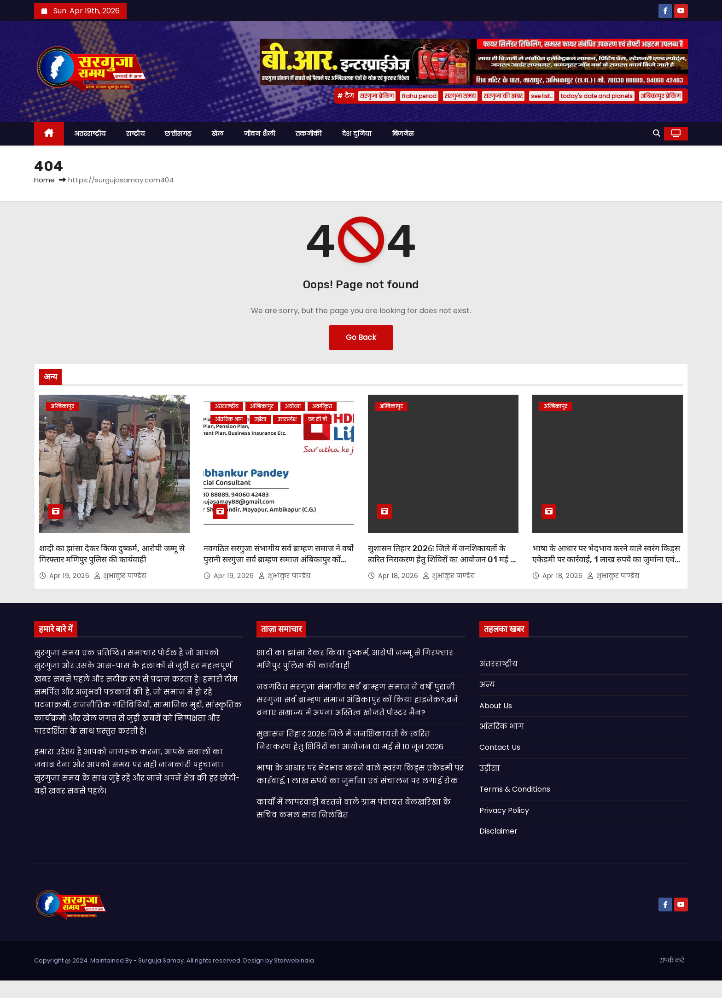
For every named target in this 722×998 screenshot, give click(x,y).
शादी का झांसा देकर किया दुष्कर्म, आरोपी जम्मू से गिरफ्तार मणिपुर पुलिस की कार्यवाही (112, 554)
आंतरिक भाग (229, 419)
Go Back (361, 337)
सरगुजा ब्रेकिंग (377, 96)
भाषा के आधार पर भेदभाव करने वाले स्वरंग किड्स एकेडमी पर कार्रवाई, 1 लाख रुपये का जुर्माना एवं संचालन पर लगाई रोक (606, 559)
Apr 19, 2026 (70, 575)
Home (44, 180)
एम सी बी (317, 419)
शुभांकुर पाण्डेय (120, 575)
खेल (218, 133)
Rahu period (419, 96)
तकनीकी (309, 133)
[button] (656, 133)
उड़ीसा (260, 419)
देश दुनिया (357, 133)
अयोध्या (293, 406)
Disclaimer (498, 831)
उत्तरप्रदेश (287, 419)
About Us (495, 705)
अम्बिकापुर (62, 406)
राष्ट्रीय (135, 133)
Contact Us (499, 747)
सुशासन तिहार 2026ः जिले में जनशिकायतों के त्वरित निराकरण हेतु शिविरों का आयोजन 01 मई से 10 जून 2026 (442, 559)
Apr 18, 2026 (399, 575)
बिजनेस (403, 133)
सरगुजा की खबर (503, 96)
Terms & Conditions (514, 789)
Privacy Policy (504, 810)
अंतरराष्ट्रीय (90, 133)
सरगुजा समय (460, 96)
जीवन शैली (259, 133)
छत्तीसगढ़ (178, 133)
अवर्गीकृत (322, 406)
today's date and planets (597, 96)
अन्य (487, 684)
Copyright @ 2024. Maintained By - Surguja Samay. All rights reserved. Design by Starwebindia (174, 960)
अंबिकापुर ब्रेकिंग (661, 96)
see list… (542, 96)
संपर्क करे (671, 960)
